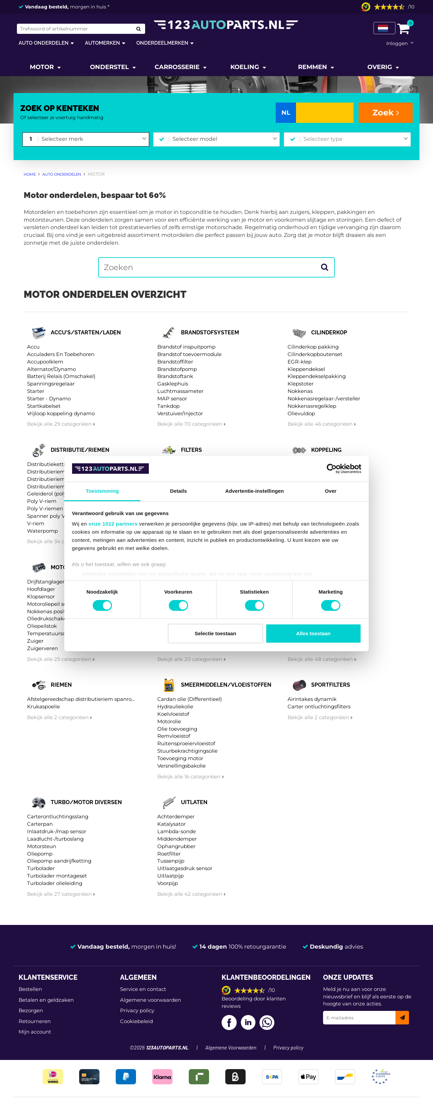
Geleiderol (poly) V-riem (57, 493)
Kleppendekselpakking (317, 376)
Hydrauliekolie (175, 706)
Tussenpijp (170, 861)
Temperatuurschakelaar (57, 633)
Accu (33, 347)
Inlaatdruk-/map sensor (56, 831)
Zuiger (35, 641)
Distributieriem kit (50, 479)
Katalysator (171, 824)
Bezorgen (31, 1010)
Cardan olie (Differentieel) (189, 699)
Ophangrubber (176, 846)
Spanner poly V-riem (53, 516)
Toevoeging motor (180, 758)
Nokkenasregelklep (312, 406)
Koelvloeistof (173, 714)
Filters (191, 450)
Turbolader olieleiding (54, 883)
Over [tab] (331, 491)
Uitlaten (194, 802)
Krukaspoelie (43, 706)
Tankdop (168, 406)
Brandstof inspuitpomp (186, 347)
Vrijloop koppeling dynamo (61, 413)
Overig (380, 67)
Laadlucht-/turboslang (55, 839)
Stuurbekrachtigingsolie (187, 751)
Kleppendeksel (306, 369)
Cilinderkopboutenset (315, 354)
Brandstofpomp (177, 369)
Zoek (385, 112)
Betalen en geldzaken (46, 1000)
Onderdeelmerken (162, 43)
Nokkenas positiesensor (56, 611)
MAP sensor (172, 398)
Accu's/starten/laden (86, 332)
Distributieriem (46, 471)
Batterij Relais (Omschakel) (61, 376)
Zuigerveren (42, 648)
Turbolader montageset (57, 875)
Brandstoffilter (175, 361)
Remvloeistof (173, 736)
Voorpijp (167, 883)
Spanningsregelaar (51, 383)
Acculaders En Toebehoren (60, 354)
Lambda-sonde (176, 831)
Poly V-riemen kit (49, 508)
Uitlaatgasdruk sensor (184, 868)
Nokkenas (300, 391)
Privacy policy (137, 1010)
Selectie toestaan (215, 633)
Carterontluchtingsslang (57, 816)
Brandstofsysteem (210, 332)
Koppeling (326, 450)
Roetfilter (169, 853)
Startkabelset (44, 406)
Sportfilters (330, 685)
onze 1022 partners (113, 524)
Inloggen (397, 43)
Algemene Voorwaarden (230, 1047)
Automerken (102, 43)
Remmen (313, 67)
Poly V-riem (41, 501)
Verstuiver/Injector (180, 413)
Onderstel (110, 67)
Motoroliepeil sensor (52, 604)
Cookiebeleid (136, 1021)
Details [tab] (178, 491)
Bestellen (30, 989)
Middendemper (177, 839)
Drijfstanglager (46, 581)
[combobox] (94, 139)
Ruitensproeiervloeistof (186, 743)
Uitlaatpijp (170, 875)
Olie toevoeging (177, 729)
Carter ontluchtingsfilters (319, 706)
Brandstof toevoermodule (189, 354)
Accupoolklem (45, 361)
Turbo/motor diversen (86, 802)
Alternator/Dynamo (51, 369)
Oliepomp (39, 853)
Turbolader (41, 868)
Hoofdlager (41, 589)
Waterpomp (42, 531)
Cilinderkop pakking (313, 347)
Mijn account (35, 1031)
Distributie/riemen (80, 450)
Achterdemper (176, 816)
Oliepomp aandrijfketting (59, 861)
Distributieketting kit (53, 464)
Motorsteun (41, 846)
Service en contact (143, 989)
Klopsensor (41, 596)
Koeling (245, 67)
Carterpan (40, 824)
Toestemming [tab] (102, 491)
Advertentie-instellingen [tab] (254, 491)
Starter (35, 391)
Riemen (61, 685)
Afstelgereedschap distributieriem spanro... (81, 699)
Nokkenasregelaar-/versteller (324, 398)
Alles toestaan (313, 633)
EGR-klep (300, 361)
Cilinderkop (329, 332)
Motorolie (169, 721)
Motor (42, 67)
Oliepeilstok (42, 626)
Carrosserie (178, 67)
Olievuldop (301, 413)
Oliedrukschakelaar (51, 618)
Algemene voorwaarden (150, 1000)
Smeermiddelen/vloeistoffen (226, 685)
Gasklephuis (172, 383)
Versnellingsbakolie (181, 765)
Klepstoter (301, 383)
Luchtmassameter (180, 391)
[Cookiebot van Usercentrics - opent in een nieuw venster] (331, 469)
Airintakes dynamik (312, 699)
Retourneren (35, 1021)
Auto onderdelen (44, 43)
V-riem (35, 523)
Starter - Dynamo (49, 398)
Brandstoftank (175, 376)
